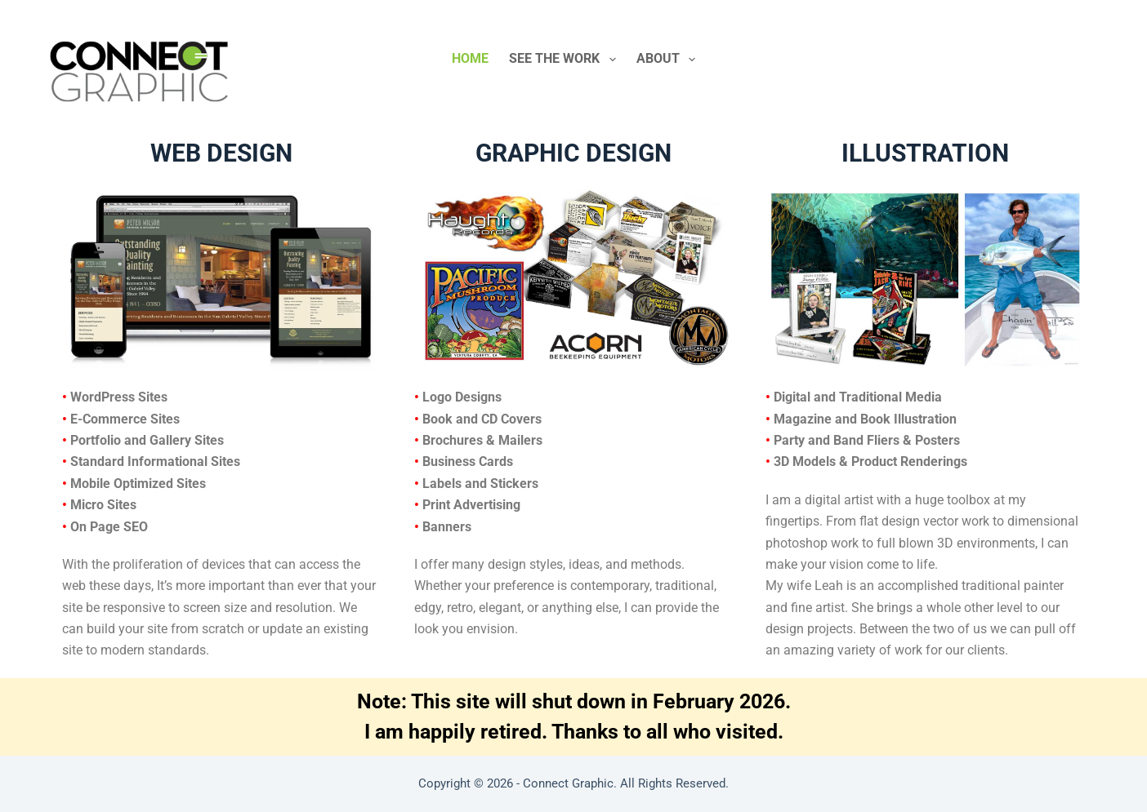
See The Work (565, 59)
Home (470, 58)
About (669, 59)
